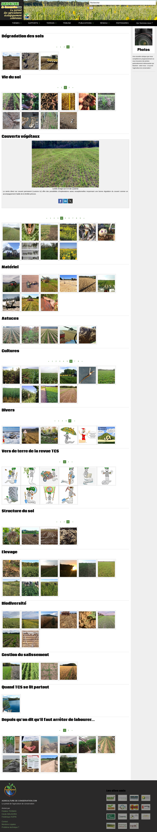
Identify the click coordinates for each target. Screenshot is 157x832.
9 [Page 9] (80, 218)
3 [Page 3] (69, 87)
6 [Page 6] (69, 218)
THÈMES (16, 23)
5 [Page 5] (65, 218)
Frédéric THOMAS (9, 811)
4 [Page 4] (63, 361)
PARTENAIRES (122, 23)
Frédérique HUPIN (9, 817)
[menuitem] (4, 23)
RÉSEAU (104, 23)
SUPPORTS (33, 23)
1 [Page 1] (60, 47)
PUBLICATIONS (85, 23)
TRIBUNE (67, 23)
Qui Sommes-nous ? (144, 23)
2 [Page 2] (64, 47)
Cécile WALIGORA (9, 814)
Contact (5, 822)
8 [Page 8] (76, 218)
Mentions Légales (9, 824)
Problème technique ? (10, 827)
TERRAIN (50, 23)
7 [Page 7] (72, 218)
